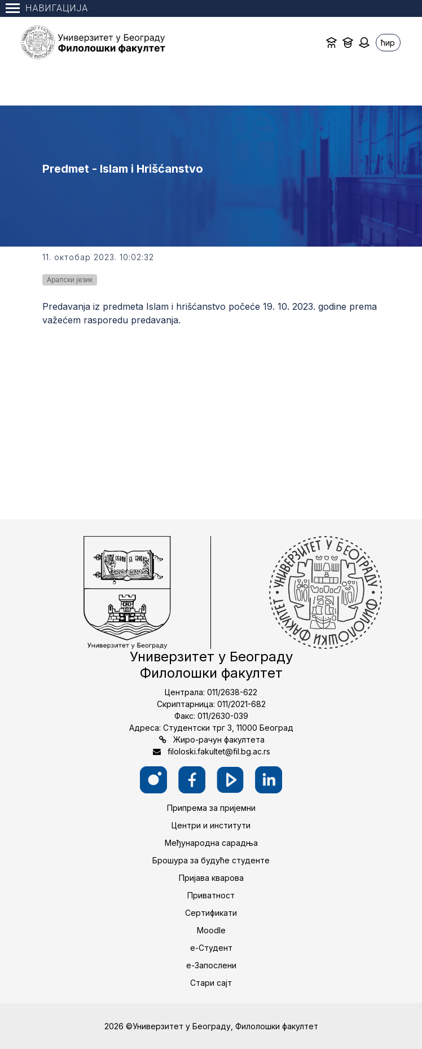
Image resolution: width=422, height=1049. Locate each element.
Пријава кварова (211, 878)
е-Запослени (211, 965)
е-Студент (211, 948)
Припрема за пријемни (211, 808)
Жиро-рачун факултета (219, 739)
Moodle (211, 930)
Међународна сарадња (211, 843)
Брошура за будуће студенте (211, 860)
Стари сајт (211, 982)
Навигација (47, 8)
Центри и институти (211, 825)
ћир (388, 42)
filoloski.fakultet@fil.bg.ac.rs (219, 751)
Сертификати (211, 913)
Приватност (211, 895)
